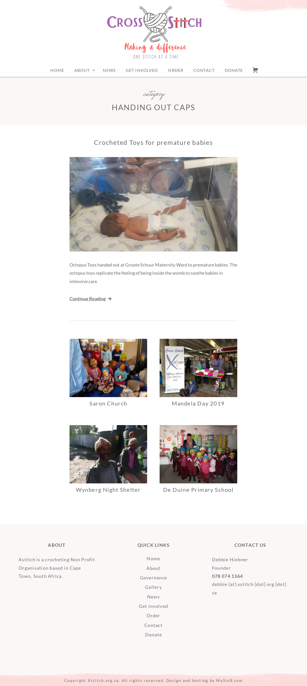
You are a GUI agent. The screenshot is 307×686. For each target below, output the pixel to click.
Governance (153, 577)
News (109, 70)
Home (57, 70)
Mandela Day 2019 (198, 403)
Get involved (142, 70)
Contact (204, 70)
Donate (234, 70)
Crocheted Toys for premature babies (153, 142)
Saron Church (108, 403)
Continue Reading (91, 298)
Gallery (153, 587)
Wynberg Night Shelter (108, 489)
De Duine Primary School (198, 489)
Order (175, 70)
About (82, 70)
